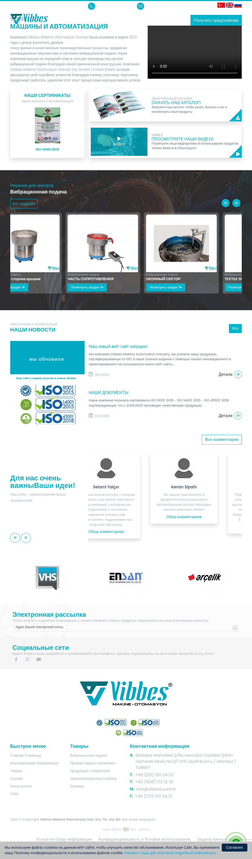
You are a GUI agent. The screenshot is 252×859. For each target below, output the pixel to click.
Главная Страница (25, 755)
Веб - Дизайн (140, 829)
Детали (230, 374)
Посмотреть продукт (32, 287)
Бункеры (77, 786)
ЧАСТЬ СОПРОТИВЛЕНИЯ (114, 278)
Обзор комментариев (126, 531)
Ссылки (16, 778)
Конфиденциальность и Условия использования (144, 839)
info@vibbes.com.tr (158, 6)
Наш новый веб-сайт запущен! (118, 346)
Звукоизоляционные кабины (93, 778)
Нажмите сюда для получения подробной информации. (170, 852)
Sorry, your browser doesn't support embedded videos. (195, 52)
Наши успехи (21, 786)
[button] (225, 203)
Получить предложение (216, 20)
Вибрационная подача (28, 274)
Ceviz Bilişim (112, 829)
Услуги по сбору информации (64, 839)
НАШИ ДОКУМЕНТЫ (108, 393)
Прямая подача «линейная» (93, 763)
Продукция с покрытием (90, 770)
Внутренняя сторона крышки (38, 278)
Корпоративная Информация (34, 763)
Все (235, 328)
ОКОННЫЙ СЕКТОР (186, 278)
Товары (16, 770)
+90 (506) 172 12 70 (154, 782)
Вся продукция (24, 203)
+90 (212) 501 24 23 (109, 6)
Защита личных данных (219, 839)
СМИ (14, 793)
